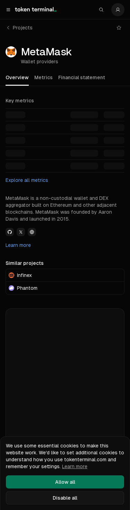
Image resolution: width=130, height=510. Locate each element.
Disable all (65, 498)
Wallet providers (39, 61)
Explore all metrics (27, 180)
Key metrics (20, 100)
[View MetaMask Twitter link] (21, 232)
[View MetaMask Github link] (10, 232)
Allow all (65, 482)
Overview (17, 77)
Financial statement (81, 77)
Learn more (18, 245)
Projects (19, 27)
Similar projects (25, 263)
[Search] (101, 9)
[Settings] (117, 9)
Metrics (43, 77)
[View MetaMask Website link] (32, 232)
